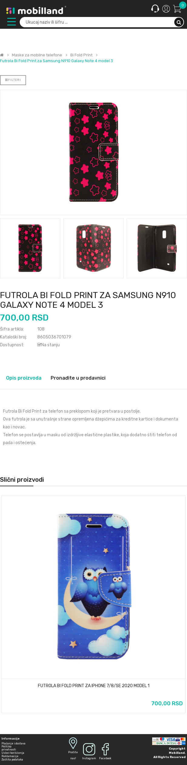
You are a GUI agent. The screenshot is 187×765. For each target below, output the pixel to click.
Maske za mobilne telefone (37, 55)
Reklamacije (10, 756)
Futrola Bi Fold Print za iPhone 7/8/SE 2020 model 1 (93, 686)
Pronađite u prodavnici (78, 378)
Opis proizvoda (24, 378)
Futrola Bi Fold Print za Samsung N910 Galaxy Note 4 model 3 (56, 61)
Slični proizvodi (22, 479)
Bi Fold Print (81, 55)
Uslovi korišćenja (13, 752)
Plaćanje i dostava (13, 743)
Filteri (13, 80)
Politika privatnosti (9, 748)
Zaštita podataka (12, 759)
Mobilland (177, 753)
